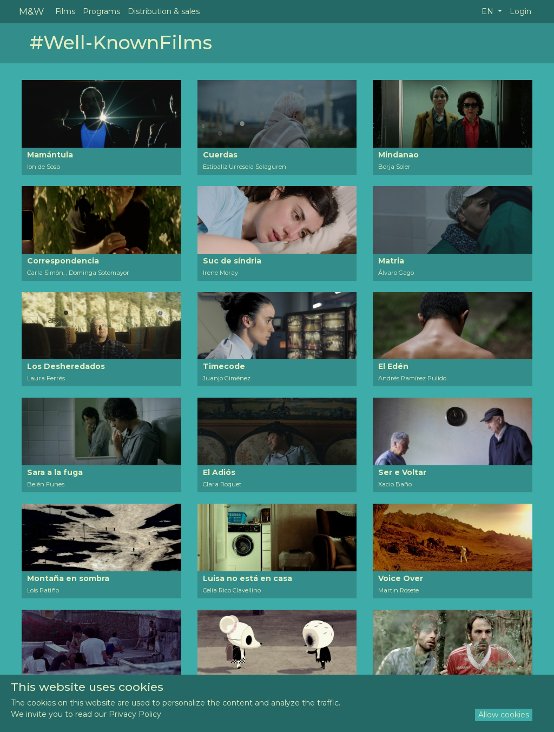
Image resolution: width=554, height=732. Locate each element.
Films (65, 11)
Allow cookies (503, 715)
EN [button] (489, 11)
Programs (101, 11)
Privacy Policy (135, 714)
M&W (31, 11)
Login (520, 11)
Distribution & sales (164, 11)
